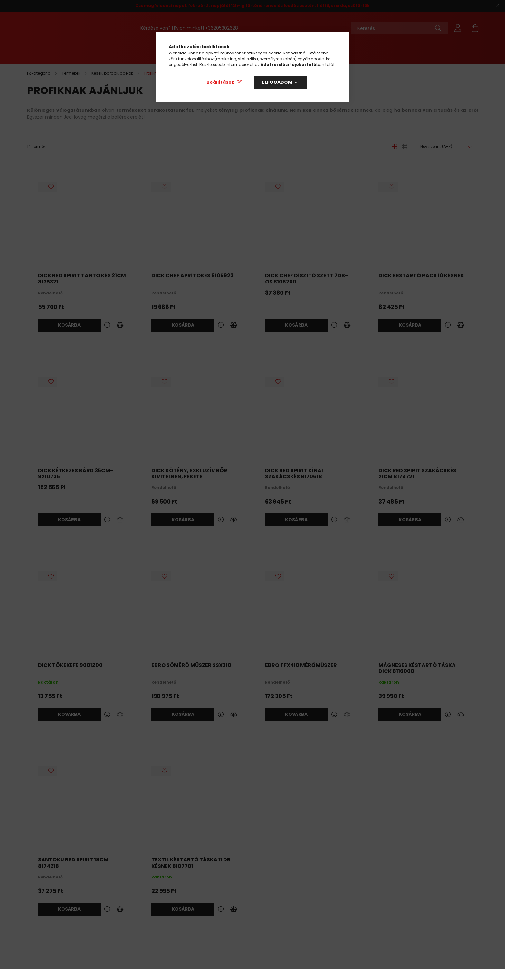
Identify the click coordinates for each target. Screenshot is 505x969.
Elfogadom (277, 82)
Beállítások (220, 82)
